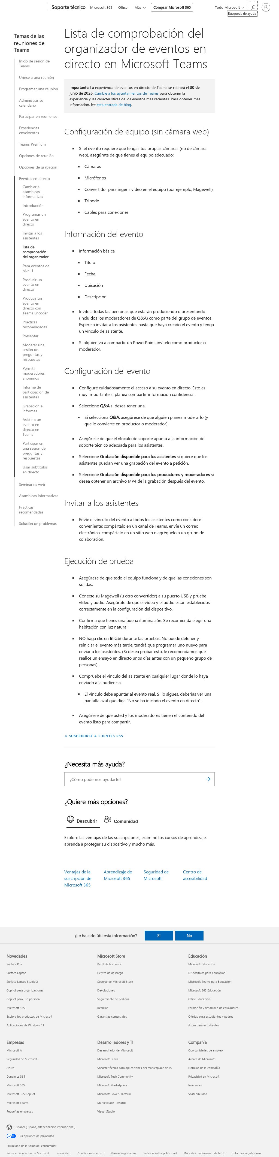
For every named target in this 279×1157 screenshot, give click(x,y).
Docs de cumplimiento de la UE (204, 1153)
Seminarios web (32, 484)
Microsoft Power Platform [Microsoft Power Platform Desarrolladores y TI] (114, 1094)
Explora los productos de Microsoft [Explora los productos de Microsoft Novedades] (29, 1016)
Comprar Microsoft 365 (172, 7)
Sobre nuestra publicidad (160, 1153)
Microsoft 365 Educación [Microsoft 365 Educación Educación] (204, 990)
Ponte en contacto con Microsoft (28, 1153)
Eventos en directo (34, 178)
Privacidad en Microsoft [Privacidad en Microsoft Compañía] (203, 1076)
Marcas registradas (123, 1153)
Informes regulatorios (247, 1153)
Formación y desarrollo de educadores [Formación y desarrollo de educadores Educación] (213, 1008)
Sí (158, 935)
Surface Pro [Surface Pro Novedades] (14, 964)
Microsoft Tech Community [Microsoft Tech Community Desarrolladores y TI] (115, 1076)
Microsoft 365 (101, 7)
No (189, 935)
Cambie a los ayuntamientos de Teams (127, 93)
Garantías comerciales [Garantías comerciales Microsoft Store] (112, 1016)
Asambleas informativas (38, 495)
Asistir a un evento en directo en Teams (32, 427)
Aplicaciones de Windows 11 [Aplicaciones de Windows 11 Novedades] (25, 1025)
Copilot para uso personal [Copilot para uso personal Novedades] (24, 999)
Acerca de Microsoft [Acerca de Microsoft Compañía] (201, 1059)
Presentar (30, 335)
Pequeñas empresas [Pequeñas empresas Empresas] (20, 1111)
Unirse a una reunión (36, 77)
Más (138, 7)
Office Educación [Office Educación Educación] (199, 999)
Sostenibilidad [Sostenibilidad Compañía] (197, 1094)
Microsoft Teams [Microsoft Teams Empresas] (18, 1103)
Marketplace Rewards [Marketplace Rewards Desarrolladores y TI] (111, 1103)
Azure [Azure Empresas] (10, 1068)
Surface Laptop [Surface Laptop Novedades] (16, 973)
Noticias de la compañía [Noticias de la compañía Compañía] (204, 1068)
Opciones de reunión (36, 155)
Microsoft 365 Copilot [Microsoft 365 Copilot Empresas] (21, 1094)
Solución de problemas (38, 523)
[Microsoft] (25, 7)
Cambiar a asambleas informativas (33, 191)
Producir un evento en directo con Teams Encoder (35, 305)
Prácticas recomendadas (35, 324)
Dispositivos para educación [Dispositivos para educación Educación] (206, 973)
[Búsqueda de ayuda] (253, 7)
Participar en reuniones (38, 116)
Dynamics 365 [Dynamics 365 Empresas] (16, 1076)
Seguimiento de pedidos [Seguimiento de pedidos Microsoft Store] (113, 999)
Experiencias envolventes (29, 130)
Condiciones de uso (90, 1153)
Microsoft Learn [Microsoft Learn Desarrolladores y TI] (107, 1059)
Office (123, 7)
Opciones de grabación (38, 167)
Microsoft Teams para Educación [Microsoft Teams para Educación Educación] (209, 981)
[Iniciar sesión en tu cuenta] (265, 7)
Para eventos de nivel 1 (36, 268)
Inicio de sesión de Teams (34, 63)
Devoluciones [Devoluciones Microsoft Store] (106, 990)
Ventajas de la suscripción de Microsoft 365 (77, 878)
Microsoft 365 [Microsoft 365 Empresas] (16, 1085)
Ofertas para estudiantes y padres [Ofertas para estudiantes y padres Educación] (210, 1016)
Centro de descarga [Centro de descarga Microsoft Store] (110, 973)
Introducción (33, 205)
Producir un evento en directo (32, 284)
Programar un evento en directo (34, 219)
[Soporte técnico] (68, 7)
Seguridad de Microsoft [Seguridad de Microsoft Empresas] (22, 1059)
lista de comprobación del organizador (35, 252)
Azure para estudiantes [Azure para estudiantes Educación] (203, 1025)
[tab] (83, 820)
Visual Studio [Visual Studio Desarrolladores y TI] (106, 1111)
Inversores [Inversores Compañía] (195, 1085)
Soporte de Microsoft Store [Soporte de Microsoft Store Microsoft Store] (115, 981)
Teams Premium (32, 144)
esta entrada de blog (114, 104)
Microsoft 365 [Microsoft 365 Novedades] (16, 1008)
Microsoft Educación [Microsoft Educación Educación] (201, 964)
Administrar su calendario (31, 103)
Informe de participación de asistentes (36, 392)
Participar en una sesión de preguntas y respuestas (34, 451)
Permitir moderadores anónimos (34, 373)
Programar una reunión (38, 88)
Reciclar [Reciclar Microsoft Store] (102, 1008)
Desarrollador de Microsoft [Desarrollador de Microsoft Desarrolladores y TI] (115, 1050)
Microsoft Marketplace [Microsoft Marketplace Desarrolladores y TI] (112, 1085)
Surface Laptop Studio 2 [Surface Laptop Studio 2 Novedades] (22, 981)
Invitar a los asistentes (32, 236)
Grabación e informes (33, 408)
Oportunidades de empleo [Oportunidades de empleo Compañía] (205, 1050)
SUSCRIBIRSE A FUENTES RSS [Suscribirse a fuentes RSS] (96, 736)
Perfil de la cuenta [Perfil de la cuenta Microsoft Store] (109, 964)
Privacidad (63, 1153)
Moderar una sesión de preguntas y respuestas (33, 352)
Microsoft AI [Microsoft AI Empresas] (15, 1050)
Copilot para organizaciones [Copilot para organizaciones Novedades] (25, 990)
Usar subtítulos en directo (35, 469)
